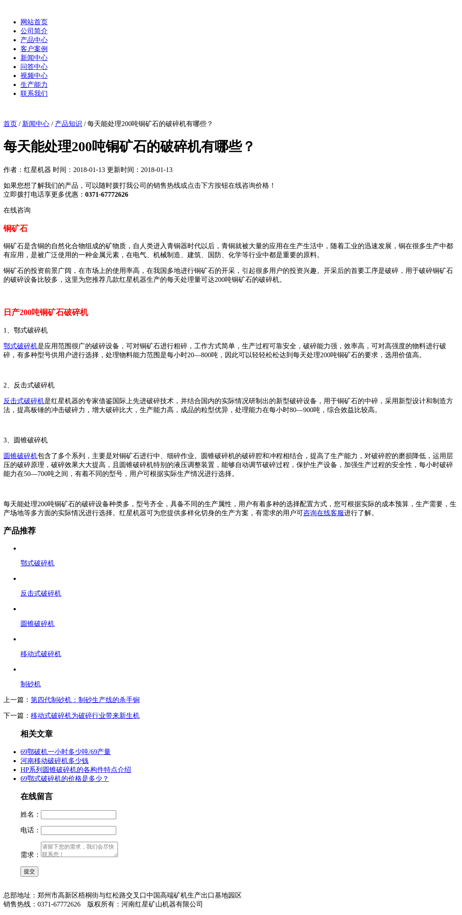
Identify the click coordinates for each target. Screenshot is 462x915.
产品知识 (68, 123)
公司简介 (34, 30)
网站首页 (34, 22)
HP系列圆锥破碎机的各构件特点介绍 (75, 769)
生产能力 (34, 84)
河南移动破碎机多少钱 (54, 760)
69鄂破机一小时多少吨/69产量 (65, 751)
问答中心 (34, 66)
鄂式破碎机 (20, 346)
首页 (10, 123)
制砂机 (30, 684)
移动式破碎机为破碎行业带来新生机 (85, 715)
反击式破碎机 (23, 400)
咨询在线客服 (323, 512)
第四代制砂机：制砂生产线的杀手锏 (85, 699)
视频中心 (34, 75)
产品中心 (34, 39)
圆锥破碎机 (20, 455)
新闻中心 (34, 57)
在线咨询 (17, 210)
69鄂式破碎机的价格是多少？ (64, 778)
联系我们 (34, 93)
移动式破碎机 (40, 653)
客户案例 (34, 48)
